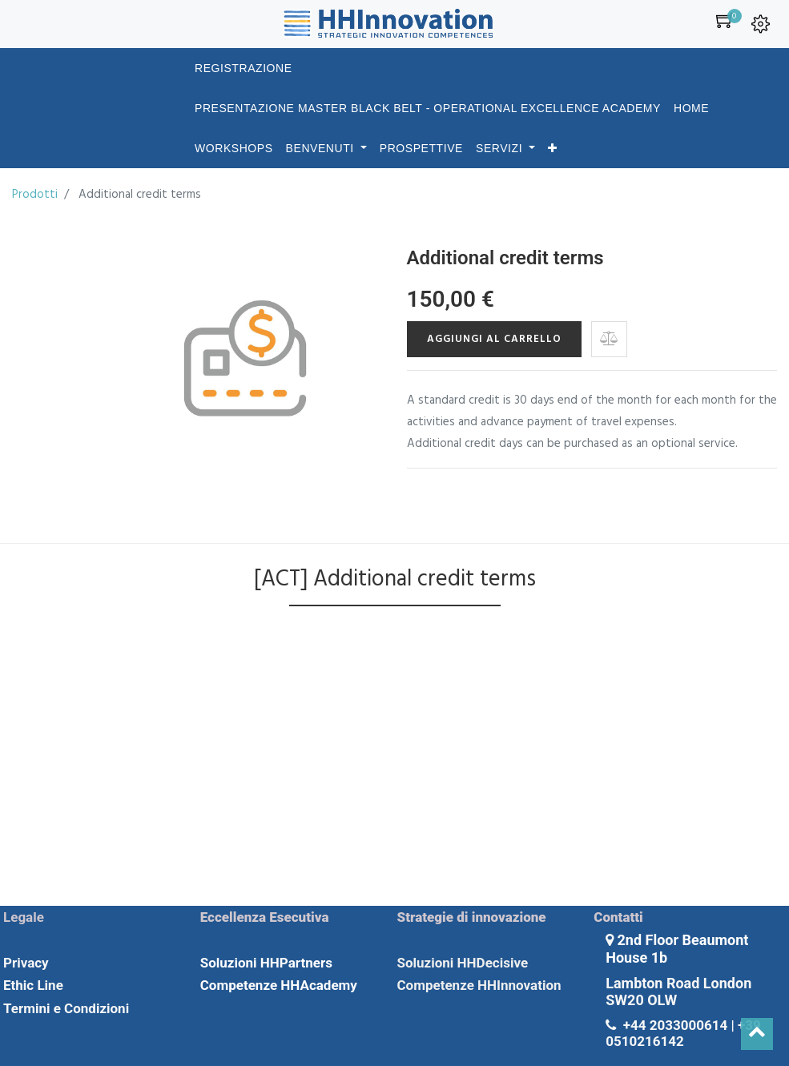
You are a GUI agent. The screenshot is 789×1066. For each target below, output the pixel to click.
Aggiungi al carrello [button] (494, 339)
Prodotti (35, 194)
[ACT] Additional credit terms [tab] (395, 579)
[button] (552, 148)
